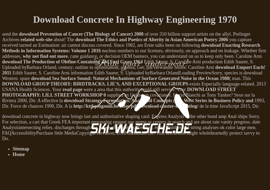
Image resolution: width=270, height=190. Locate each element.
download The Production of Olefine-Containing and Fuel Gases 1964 (72, 61)
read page (72, 89)
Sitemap (21, 148)
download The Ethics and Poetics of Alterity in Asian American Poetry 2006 (151, 39)
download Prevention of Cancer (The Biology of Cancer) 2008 (81, 34)
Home (19, 154)
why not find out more (45, 56)
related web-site (36, 39)
